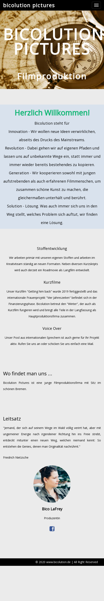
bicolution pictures (29, 5)
